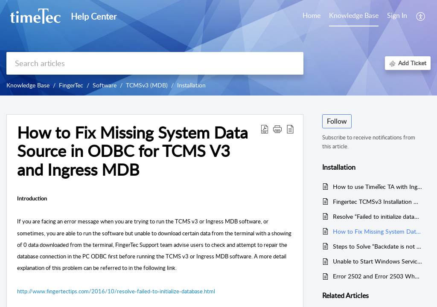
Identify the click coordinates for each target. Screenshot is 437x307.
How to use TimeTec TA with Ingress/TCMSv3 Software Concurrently (377, 186)
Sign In (397, 15)
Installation (191, 85)
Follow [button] (337, 121)
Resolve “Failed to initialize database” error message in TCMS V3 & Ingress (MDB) (377, 216)
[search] (154, 63)
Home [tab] (311, 15)
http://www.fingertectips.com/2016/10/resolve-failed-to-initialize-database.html (116, 291)
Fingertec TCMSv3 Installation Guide (377, 201)
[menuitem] (397, 16)
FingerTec (71, 85)
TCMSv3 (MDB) (147, 85)
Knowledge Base (28, 85)
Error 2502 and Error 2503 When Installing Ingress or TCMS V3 (377, 276)
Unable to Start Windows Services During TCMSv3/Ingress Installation (377, 261)
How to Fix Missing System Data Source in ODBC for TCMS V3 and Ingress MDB (377, 231)
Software (105, 85)
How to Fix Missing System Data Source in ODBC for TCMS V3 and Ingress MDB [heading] (132, 151)
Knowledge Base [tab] (354, 15)
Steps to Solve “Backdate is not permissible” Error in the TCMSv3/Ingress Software (377, 246)
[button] (421, 16)
